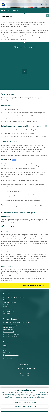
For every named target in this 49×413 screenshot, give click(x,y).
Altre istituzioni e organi (9, 302)
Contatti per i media (8, 311)
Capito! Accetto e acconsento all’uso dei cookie (25, 406)
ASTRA (5, 348)
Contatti (5, 304)
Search (42, 4)
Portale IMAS (6, 352)
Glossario (6, 300)
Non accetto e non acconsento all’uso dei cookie (25, 410)
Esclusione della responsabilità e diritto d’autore (16, 322)
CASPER (5, 350)
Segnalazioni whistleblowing (11, 355)
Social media (6, 313)
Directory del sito (8, 358)
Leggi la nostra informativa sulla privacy (25, 400)
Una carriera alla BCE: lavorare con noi (14, 297)
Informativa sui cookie (9, 327)
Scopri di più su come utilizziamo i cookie (25, 402)
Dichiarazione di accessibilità (11, 334)
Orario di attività (7, 309)
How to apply (7, 160)
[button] (46, 2)
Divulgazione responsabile (10, 336)
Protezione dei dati (8, 332)
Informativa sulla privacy (10, 325)
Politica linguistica (8, 329)
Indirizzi (5, 306)
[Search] (24, 4)
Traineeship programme (11, 226)
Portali (5, 345)
